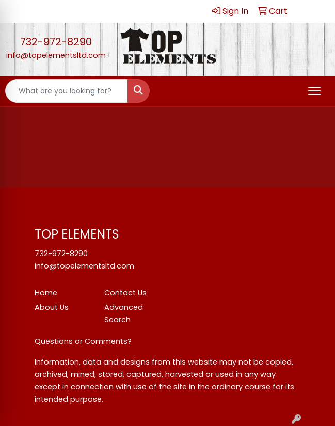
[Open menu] (314, 91)
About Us (52, 307)
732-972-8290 (56, 42)
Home (46, 293)
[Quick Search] (66, 91)
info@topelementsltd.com (56, 55)
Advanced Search (123, 313)
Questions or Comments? (83, 341)
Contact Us (125, 293)
